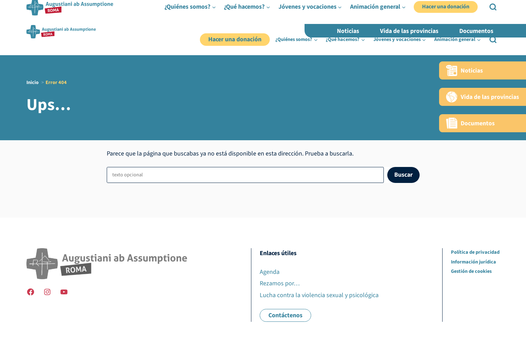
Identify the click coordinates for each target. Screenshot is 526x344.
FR (474, 22)
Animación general (454, 39)
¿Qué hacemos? (342, 39)
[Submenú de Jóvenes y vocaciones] (424, 40)
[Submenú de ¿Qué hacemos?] (363, 40)
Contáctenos (285, 315)
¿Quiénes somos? (293, 39)
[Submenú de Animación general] (479, 40)
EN (485, 22)
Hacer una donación (234, 39)
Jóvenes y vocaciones (397, 39)
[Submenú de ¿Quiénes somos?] (316, 40)
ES (497, 22)
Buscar (403, 174)
